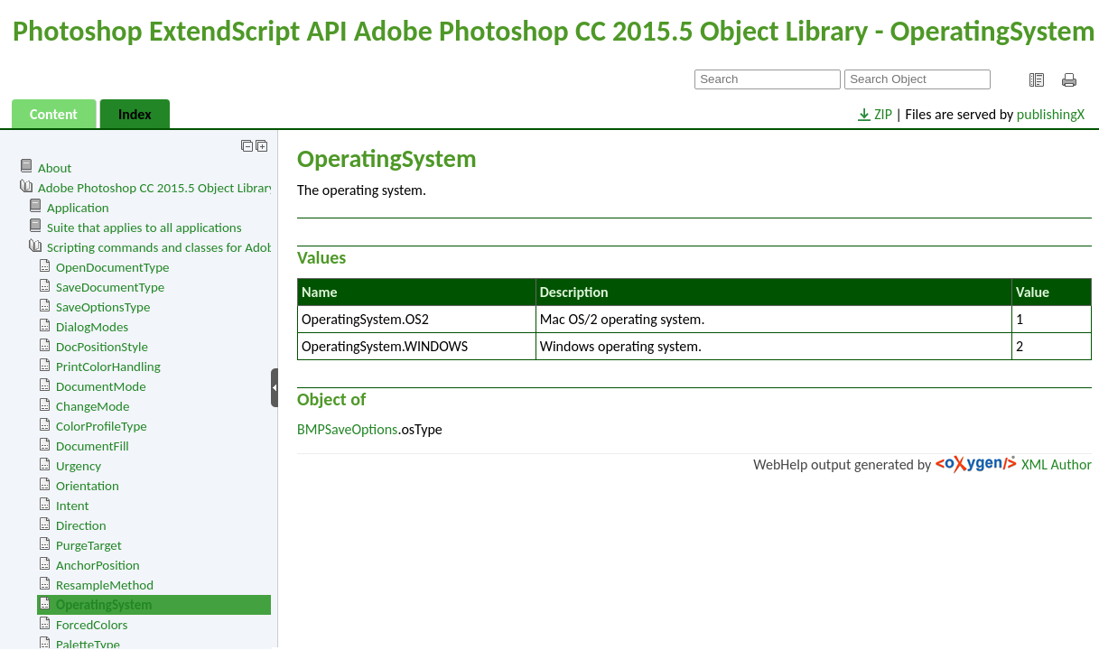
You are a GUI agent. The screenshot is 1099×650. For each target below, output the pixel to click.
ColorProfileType (101, 426)
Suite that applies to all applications (144, 227)
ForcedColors (91, 625)
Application (78, 208)
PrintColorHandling (108, 366)
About (54, 168)
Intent (72, 505)
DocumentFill (92, 446)
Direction (81, 525)
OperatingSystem (104, 605)
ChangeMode (92, 406)
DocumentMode (101, 386)
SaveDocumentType (110, 287)
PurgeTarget (89, 545)
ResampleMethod (105, 585)
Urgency (78, 466)
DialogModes (92, 327)
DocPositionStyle (102, 347)
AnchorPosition (98, 565)
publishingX (1051, 114)
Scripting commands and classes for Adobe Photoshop (195, 247)
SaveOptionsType (103, 307)
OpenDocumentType (113, 267)
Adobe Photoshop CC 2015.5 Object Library (156, 188)
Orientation (87, 486)
